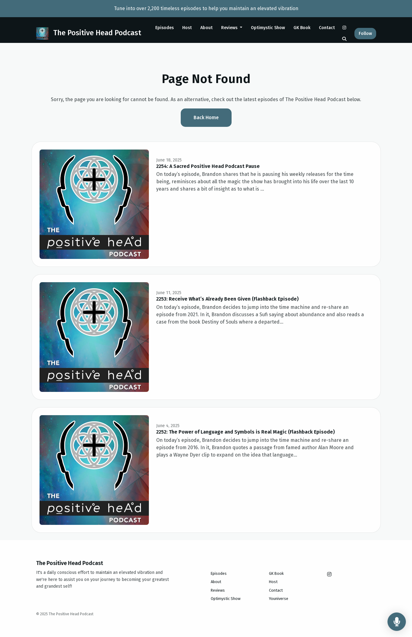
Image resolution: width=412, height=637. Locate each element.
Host (187, 27)
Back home (206, 117)
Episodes (164, 27)
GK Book (301, 27)
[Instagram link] (344, 27)
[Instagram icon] (329, 574)
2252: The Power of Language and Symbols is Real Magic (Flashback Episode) (245, 432)
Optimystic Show (268, 27)
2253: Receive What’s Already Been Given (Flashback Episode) (227, 299)
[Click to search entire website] (344, 39)
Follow (365, 33)
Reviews (230, 27)
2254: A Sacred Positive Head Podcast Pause (208, 166)
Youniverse (278, 598)
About (206, 27)
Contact (327, 27)
